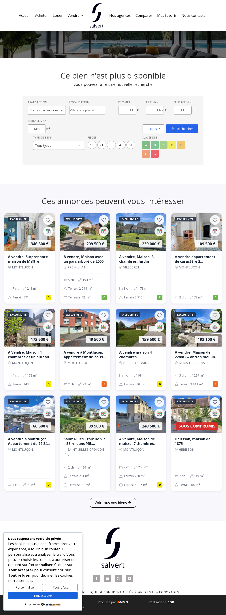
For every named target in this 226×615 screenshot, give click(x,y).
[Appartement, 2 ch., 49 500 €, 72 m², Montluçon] (85, 349)
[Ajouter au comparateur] (48, 231)
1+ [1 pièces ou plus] (92, 145)
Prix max (152, 102)
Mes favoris (167, 15)
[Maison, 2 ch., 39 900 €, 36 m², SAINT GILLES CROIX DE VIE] (85, 443)
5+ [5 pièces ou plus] (131, 145)
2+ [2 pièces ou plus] (102, 145)
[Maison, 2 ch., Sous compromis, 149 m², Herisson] (196, 443)
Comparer (144, 15)
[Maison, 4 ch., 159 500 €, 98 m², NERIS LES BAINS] (141, 349)
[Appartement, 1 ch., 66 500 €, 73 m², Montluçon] (29, 443)
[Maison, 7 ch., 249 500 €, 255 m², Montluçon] (141, 443)
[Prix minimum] (127, 110)
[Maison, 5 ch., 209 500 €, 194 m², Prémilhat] (85, 258)
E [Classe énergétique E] (181, 145)
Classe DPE (149, 137)
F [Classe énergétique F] (146, 154)
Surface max (37, 121)
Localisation (79, 102)
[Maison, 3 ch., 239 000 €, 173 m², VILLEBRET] (141, 258)
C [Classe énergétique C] (164, 145)
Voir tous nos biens (111, 502)
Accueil (24, 15)
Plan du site (144, 592)
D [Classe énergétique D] (172, 145)
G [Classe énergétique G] (155, 154)
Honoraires (169, 592)
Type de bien (42, 137)
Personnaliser (25, 587)
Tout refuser (61, 587)
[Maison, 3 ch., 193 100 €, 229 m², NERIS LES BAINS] (196, 349)
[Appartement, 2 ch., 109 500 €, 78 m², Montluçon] (196, 258)
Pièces (92, 137)
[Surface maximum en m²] (36, 128)
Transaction (37, 102)
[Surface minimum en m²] (183, 110)
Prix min (124, 102)
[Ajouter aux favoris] (48, 220)
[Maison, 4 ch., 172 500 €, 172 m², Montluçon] (29, 349)
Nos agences (120, 15)
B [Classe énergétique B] (155, 145)
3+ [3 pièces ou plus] (111, 145)
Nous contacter (194, 15)
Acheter (41, 15)
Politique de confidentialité (106, 592)
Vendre (73, 15)
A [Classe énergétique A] (146, 145)
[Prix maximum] (155, 110)
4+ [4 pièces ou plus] (121, 145)
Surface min (183, 102)
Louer (58, 15)
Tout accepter (43, 596)
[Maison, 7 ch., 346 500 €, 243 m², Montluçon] (29, 258)
